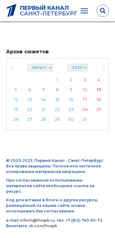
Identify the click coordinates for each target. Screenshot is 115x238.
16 (71, 99)
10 (84, 89)
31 (84, 119)
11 (99, 89)
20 (30, 109)
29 (57, 119)
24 (85, 109)
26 (16, 119)
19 (15, 109)
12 (15, 99)
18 (98, 99)
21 (43, 109)
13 (29, 99)
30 (71, 119)
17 (84, 99)
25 (98, 109)
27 (30, 119)
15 (57, 99)
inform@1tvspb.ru (37, 220)
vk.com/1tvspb (43, 226)
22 (57, 109)
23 (71, 109)
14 (43, 99)
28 (43, 119)
